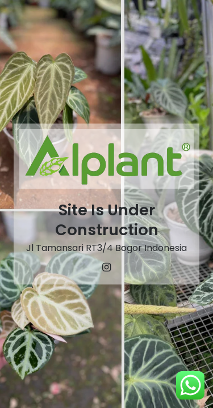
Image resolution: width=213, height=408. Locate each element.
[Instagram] (106, 267)
